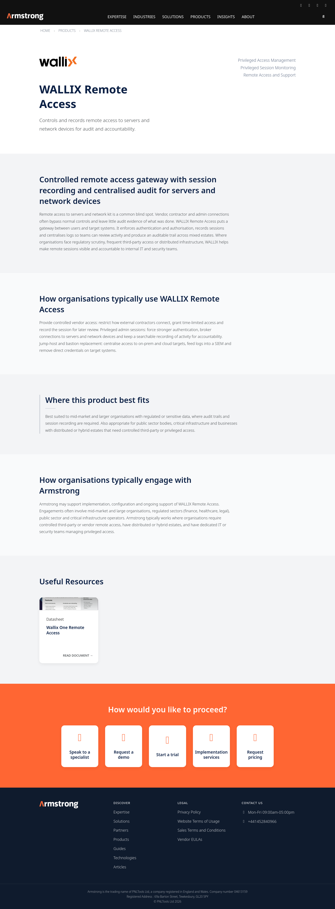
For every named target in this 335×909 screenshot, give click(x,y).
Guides (119, 848)
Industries (144, 16)
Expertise (116, 16)
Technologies (124, 857)
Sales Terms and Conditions (202, 830)
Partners (120, 830)
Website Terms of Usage (199, 821)
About (248, 16)
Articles (119, 866)
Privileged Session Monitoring (268, 68)
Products (200, 16)
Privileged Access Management (267, 60)
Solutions (173, 16)
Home (45, 30)
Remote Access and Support (269, 75)
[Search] (323, 16)
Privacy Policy (189, 812)
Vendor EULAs (190, 839)
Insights (226, 16)
